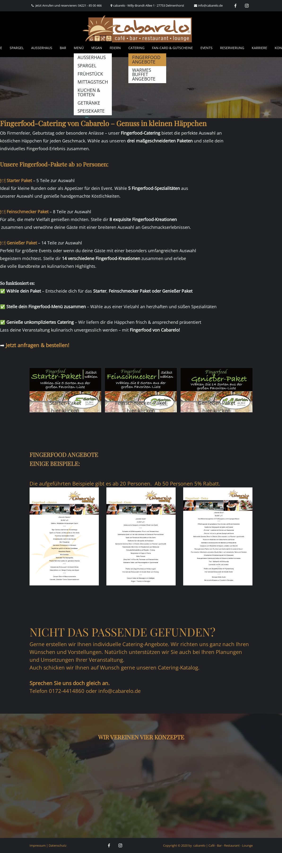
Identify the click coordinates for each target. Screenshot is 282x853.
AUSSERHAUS (41, 48)
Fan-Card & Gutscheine (172, 48)
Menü (79, 48)
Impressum (38, 845)
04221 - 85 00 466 (90, 5)
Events (206, 48)
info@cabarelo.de (210, 5)
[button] (65, 390)
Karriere (259, 48)
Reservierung (232, 48)
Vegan (96, 48)
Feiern (115, 48)
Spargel (17, 48)
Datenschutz (57, 845)
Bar (63, 48)
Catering (136, 48)
